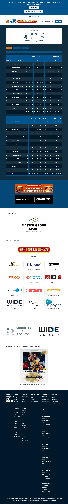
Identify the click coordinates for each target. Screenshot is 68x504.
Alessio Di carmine (16, 78)
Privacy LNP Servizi (42, 498)
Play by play (17, 48)
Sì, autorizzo (33, 7)
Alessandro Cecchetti (16, 162)
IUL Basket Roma (41, 41)
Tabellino (25, 48)
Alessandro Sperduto (16, 155)
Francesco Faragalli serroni (17, 86)
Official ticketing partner (34, 269)
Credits (60, 498)
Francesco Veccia (15, 64)
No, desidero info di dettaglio (33, 11)
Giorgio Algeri (15, 144)
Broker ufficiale (14, 308)
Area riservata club (47, 21)
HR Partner (14, 282)
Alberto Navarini (15, 82)
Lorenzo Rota (15, 100)
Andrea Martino (15, 75)
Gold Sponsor (14, 269)
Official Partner (34, 282)
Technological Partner (53, 295)
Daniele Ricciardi (15, 136)
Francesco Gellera (15, 104)
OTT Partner (34, 295)
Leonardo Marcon (15, 71)
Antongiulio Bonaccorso (17, 93)
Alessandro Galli (15, 158)
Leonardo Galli (15, 151)
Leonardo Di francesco (17, 89)
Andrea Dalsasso (15, 140)
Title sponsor (34, 256)
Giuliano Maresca (15, 125)
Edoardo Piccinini (15, 147)
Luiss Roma (27, 40)
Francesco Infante (16, 67)
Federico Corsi (15, 166)
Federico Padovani (16, 133)
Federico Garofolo (16, 97)
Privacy (35, 498)
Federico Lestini (15, 129)
